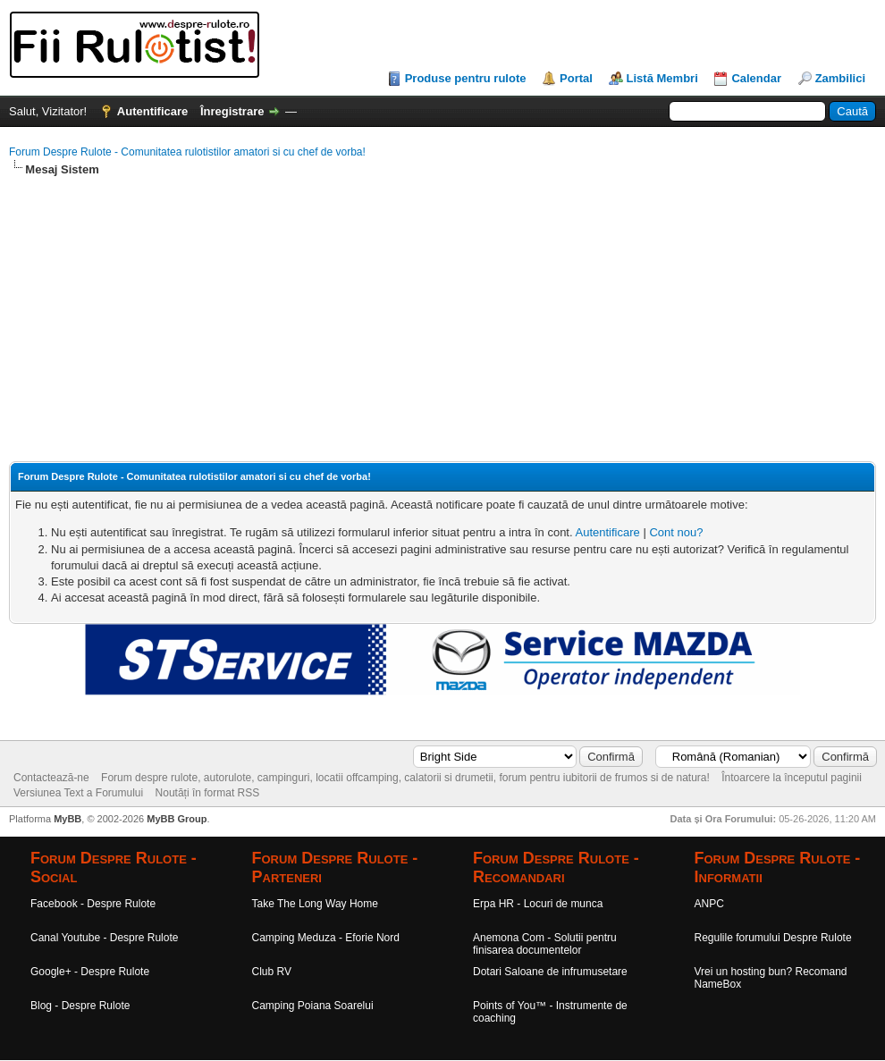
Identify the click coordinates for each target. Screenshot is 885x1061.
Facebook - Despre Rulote (93, 903)
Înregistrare (232, 111)
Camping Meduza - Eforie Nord (326, 937)
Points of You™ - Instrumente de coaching (550, 1011)
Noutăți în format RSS (208, 793)
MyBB (67, 818)
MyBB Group (176, 818)
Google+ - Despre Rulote (89, 971)
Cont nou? (676, 532)
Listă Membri (662, 78)
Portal (576, 78)
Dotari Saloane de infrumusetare (550, 971)
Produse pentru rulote (466, 78)
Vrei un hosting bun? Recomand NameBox (771, 977)
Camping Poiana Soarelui (313, 1005)
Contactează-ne (51, 777)
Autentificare (152, 111)
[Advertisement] (442, 320)
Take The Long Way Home (315, 903)
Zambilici (840, 78)
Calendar (756, 78)
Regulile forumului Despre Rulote (773, 937)
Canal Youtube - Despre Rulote (104, 937)
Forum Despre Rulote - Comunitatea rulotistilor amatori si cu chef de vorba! (187, 152)
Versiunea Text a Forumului (78, 793)
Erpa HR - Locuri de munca (538, 903)
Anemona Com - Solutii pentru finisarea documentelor (545, 943)
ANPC (709, 903)
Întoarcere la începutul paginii (791, 777)
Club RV (271, 971)
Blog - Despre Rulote (80, 1005)
